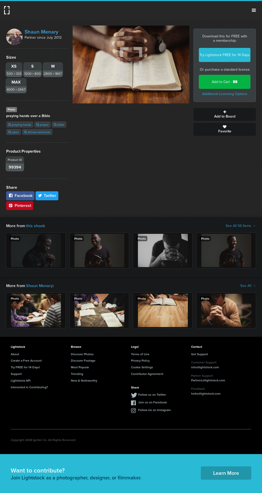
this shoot (35, 226)
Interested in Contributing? (29, 387)
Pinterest (19, 205)
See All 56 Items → (241, 225)
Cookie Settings (142, 367)
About (15, 354)
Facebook (20, 195)
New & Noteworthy (84, 380)
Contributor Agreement (147, 374)
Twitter (47, 195)
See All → (248, 285)
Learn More (226, 473)
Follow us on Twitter (152, 394)
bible (59, 124)
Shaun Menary (41, 32)
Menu (254, 10)
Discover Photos (82, 354)
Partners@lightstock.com (208, 380)
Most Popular (80, 367)
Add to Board (225, 114)
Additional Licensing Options (224, 94)
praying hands (19, 124)
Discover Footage (83, 360)
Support (16, 374)
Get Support (199, 354)
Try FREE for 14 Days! (25, 367)
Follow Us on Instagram (154, 410)
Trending (77, 374)
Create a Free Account (26, 360)
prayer (42, 124)
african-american (37, 132)
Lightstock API (20, 380)
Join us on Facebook (152, 402)
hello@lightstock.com (206, 393)
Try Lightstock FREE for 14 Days (225, 55)
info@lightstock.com (205, 367)
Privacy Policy (140, 360)
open (13, 132)
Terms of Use (140, 354)
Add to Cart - (224, 82)
